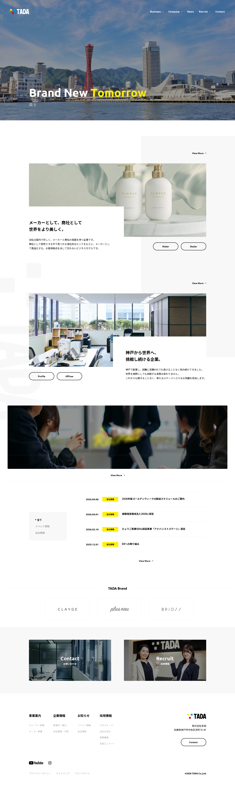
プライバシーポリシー (40, 773)
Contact (220, 11)
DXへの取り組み (130, 543)
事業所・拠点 (59, 725)
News (190, 11)
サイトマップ (62, 773)
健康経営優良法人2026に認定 (138, 513)
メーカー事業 (35, 731)
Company (174, 11)
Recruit (203, 11)
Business (155, 11)
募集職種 (104, 737)
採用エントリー (107, 743)
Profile (41, 376)
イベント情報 (84, 725)
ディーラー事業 (36, 725)
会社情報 (82, 731)
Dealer (193, 246)
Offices (69, 376)
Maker (165, 246)
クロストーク (106, 725)
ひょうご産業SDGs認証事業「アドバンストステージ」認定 (153, 528)
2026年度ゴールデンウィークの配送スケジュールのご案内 (153, 498)
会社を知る (105, 731)
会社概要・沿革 (61, 731)
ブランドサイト (82, 773)
